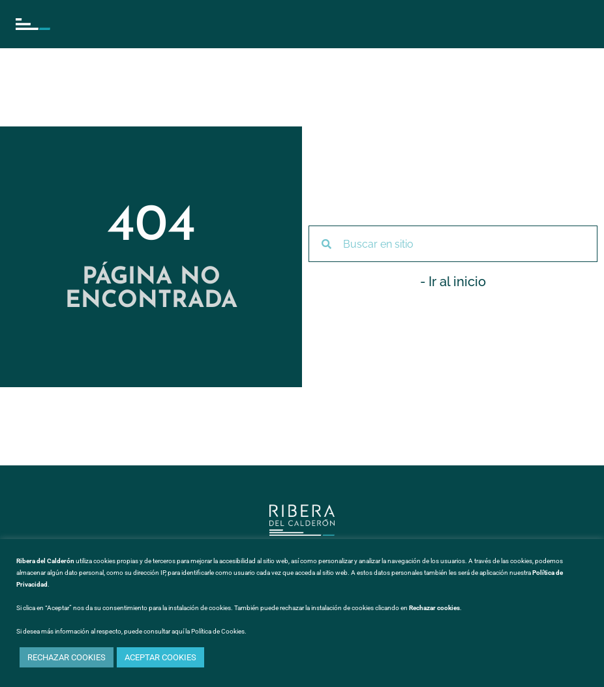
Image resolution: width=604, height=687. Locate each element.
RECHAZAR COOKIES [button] (66, 657)
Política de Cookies (218, 631)
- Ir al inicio (453, 281)
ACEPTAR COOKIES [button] (160, 657)
